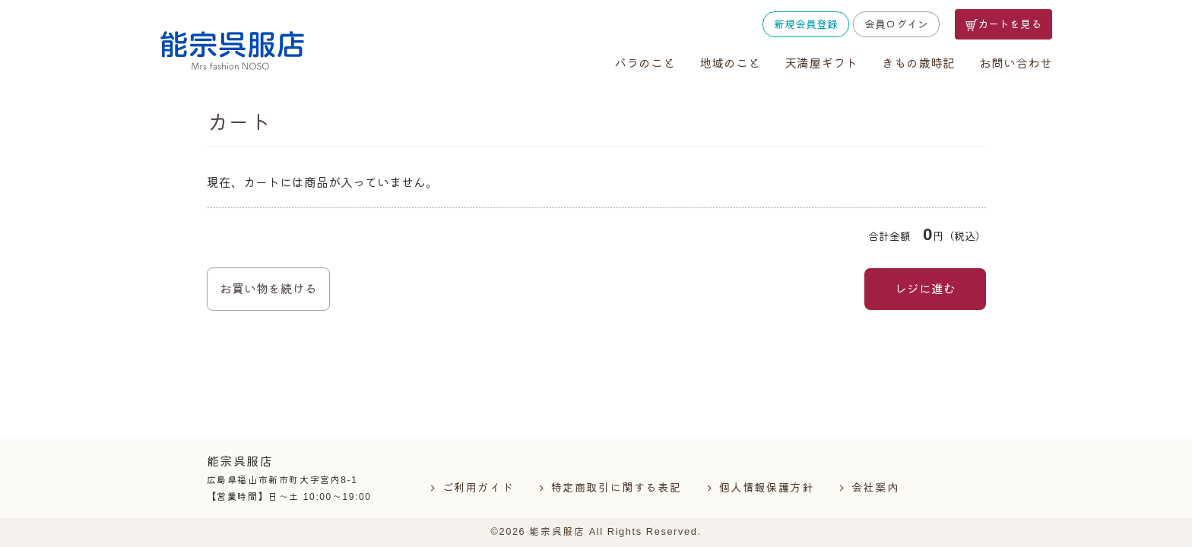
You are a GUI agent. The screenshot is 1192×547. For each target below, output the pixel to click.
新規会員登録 (806, 24)
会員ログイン (896, 24)
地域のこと (729, 63)
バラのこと (644, 63)
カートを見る (1003, 24)
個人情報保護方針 (766, 488)
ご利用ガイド (478, 488)
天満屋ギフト (821, 63)
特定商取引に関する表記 (616, 488)
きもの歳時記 (918, 63)
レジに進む (925, 289)
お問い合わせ (1015, 63)
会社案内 (875, 488)
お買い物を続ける (268, 289)
